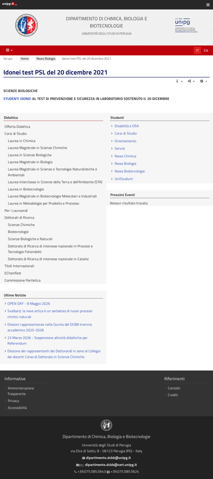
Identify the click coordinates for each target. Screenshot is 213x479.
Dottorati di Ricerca (19, 217)
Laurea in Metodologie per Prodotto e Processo (43, 203)
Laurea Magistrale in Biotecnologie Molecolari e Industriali (52, 196)
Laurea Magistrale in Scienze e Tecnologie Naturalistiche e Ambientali (52, 172)
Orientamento (125, 141)
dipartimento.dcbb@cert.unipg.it (106, 464)
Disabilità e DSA (127, 126)
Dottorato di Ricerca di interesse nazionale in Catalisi (48, 259)
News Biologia (125, 163)
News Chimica (125, 156)
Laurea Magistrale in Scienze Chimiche (37, 147)
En (206, 50)
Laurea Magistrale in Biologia (30, 162)
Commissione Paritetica (23, 280)
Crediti (173, 395)
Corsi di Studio (16, 133)
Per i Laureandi (16, 210)
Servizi (120, 148)
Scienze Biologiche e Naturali (30, 239)
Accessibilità (17, 407)
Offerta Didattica (17, 126)
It (197, 50)
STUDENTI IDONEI (17, 98)
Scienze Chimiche (21, 224)
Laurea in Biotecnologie (26, 189)
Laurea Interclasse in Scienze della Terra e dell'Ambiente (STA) (55, 182)
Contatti (174, 388)
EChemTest (13, 273)
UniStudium (124, 178)
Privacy (13, 400)
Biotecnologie (18, 231)
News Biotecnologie (130, 171)
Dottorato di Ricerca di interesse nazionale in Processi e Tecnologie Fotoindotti (50, 249)
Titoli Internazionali (19, 266)
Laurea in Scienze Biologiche (30, 155)
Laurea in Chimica (21, 140)
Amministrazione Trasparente (20, 391)
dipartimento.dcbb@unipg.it (106, 457)
